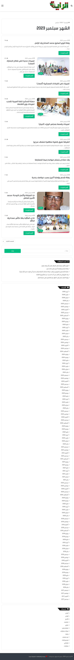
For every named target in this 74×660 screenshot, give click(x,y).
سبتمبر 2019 (64, 527)
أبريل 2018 (65, 578)
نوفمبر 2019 (64, 521)
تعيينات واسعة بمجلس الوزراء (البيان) (54, 124)
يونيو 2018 (65, 572)
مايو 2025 (65, 324)
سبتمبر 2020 (64, 491)
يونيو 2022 (65, 429)
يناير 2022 (65, 444)
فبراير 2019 (65, 548)
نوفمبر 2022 (64, 414)
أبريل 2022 (65, 435)
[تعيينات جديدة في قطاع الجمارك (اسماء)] (53, 66)
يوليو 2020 (65, 497)
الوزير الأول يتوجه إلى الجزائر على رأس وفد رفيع (55, 265)
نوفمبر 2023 (64, 378)
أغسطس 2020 (64, 494)
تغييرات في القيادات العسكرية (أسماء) (53, 84)
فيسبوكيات (65, 640)
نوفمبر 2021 (64, 450)
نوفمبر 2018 (64, 557)
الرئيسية (67, 22)
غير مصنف (65, 637)
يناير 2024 (65, 372)
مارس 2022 (65, 438)
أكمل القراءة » (64, 53)
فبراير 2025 (65, 333)
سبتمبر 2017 (64, 599)
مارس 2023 (65, 402)
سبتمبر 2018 (64, 563)
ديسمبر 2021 (64, 447)
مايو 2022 (65, 432)
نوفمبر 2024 (64, 342)
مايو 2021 (65, 468)
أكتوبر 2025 (64, 309)
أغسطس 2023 (64, 387)
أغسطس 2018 (64, 566)
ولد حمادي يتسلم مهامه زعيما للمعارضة (52, 160)
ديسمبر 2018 (64, 554)
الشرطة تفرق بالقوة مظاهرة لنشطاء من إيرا (51, 142)
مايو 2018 (65, 575)
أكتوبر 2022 (64, 417)
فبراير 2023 (65, 405)
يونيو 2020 (65, 500)
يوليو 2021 (65, 462)
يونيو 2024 (65, 357)
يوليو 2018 (65, 569)
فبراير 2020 (65, 512)
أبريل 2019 (65, 542)
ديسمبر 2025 (64, 303)
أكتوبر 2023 (64, 381)
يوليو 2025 (65, 318)
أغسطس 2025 (64, 315)
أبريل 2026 (65, 291)
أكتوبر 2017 (65, 596)
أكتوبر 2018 (65, 560)
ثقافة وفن (65, 628)
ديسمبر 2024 (64, 339)
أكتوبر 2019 (65, 524)
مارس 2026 (65, 294)
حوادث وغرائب (64, 631)
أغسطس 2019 (64, 530)
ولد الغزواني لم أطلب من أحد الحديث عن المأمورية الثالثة (52, 274)
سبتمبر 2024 (64, 348)
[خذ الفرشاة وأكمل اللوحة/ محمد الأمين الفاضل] (53, 201)
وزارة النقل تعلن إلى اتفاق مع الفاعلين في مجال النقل (53, 277)
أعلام (66, 613)
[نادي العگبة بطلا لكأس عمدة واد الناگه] (53, 224)
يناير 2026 (65, 300)
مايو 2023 (65, 396)
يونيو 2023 (65, 393)
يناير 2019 (65, 551)
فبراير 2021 (65, 477)
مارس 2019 (65, 545)
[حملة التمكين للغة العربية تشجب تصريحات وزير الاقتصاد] (53, 107)
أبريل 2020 (65, 506)
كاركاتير (66, 643)
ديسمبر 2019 (64, 518)
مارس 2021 (65, 474)
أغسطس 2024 (64, 351)
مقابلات (66, 646)
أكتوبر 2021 (65, 453)
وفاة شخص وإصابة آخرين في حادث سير (57, 268)
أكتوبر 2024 (64, 345)
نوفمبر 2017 (64, 593)
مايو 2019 (65, 539)
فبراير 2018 (65, 584)
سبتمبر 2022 (64, 420)
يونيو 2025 (65, 321)
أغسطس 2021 (64, 459)
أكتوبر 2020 (64, 488)
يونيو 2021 (65, 465)
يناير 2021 (65, 480)
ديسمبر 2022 (64, 411)
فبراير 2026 (65, 297)
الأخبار (66, 619)
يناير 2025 (65, 336)
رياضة (66, 634)
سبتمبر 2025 (64, 312)
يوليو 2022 (65, 426)
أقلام (66, 616)
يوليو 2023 (65, 390)
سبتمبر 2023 (64, 384)
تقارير (66, 625)
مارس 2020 (65, 509)
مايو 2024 (65, 360)
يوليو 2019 (65, 533)
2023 (61, 22)
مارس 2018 (65, 581)
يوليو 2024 (65, 354)
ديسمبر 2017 (64, 590)
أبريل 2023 (65, 399)
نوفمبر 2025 (64, 306)
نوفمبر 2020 (64, 485)
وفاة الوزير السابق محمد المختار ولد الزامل (52, 43)
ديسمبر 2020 (64, 483)
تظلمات (66, 622)
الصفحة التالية (8, 241)
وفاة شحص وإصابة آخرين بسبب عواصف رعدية (51, 178)
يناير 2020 (65, 515)
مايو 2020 (65, 503)
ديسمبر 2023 (64, 375)
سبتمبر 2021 (64, 456)
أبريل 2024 (65, 363)
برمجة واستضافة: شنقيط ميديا (37, 656)
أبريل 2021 (65, 471)
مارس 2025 (65, 330)
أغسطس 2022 (64, 423)
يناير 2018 (65, 587)
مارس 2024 (65, 366)
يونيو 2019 (65, 536)
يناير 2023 (65, 408)
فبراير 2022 (65, 441)
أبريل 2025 (65, 327)
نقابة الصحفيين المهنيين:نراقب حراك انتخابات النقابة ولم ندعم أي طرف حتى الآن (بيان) (43, 271)
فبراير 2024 (65, 369)
